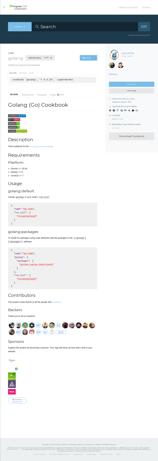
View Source (132, 84)
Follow (89, 58)
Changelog (41, 95)
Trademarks (14, 449)
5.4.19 (38, 58)
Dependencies (28, 95)
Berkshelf (23, 73)
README (14, 94)
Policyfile (13, 73)
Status (118, 454)
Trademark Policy (106, 454)
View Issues (131, 91)
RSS (11, 53)
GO (144, 26)
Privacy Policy (78, 454)
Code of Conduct (39, 454)
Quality (57, 95)
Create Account (128, 7)
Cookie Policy (91, 454)
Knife (31, 73)
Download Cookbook (131, 136)
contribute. (57, 302)
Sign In (146, 7)
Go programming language (41, 146)
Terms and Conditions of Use (59, 454)
